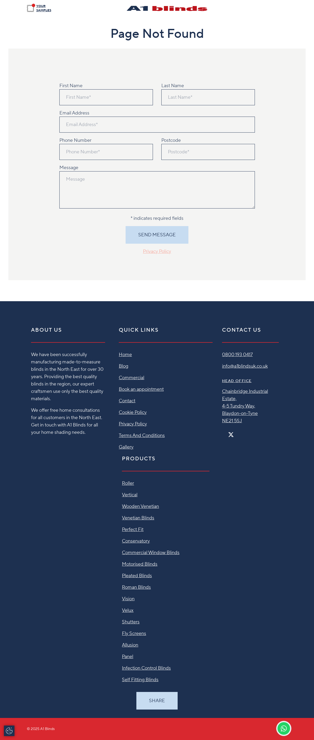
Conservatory (136, 541)
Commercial (131, 378)
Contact (127, 401)
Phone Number (75, 140)
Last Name (172, 86)
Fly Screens (134, 633)
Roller (128, 483)
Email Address (74, 113)
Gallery (126, 447)
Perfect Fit (132, 530)
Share (157, 701)
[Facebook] (224, 432)
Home (125, 355)
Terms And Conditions (142, 435)
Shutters (131, 622)
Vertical (129, 495)
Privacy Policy (157, 251)
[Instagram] (238, 432)
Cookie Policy (133, 412)
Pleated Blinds (137, 576)
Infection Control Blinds (146, 668)
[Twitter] (231, 434)
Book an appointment (141, 389)
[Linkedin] (246, 432)
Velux (127, 610)
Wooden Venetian (140, 506)
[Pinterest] (242, 432)
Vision (128, 599)
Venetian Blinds (138, 518)
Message (68, 168)
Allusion (130, 645)
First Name (71, 86)
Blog (123, 366)
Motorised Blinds (139, 564)
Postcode (171, 140)
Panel (127, 657)
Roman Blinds (136, 587)
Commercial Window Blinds (150, 553)
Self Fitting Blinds (140, 680)
